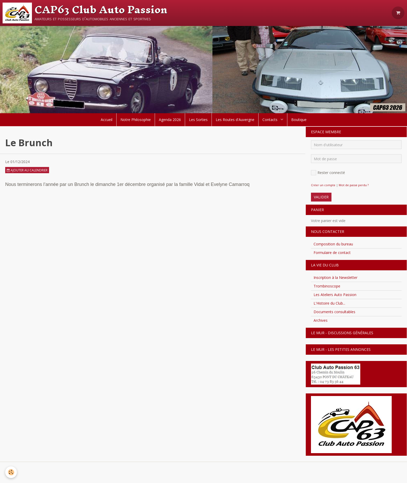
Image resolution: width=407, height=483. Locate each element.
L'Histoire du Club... (329, 303)
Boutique (299, 119)
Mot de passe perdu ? (354, 185)
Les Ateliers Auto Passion (335, 294)
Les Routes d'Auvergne (235, 119)
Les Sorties (198, 119)
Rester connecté (328, 172)
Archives (321, 320)
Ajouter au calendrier (27, 170)
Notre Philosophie (135, 119)
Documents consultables (334, 311)
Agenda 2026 (170, 119)
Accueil (106, 119)
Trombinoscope (327, 286)
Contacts (270, 119)
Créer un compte (323, 185)
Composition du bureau (333, 244)
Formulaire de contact (332, 252)
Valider (321, 196)
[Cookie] (11, 472)
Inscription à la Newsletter (335, 277)
